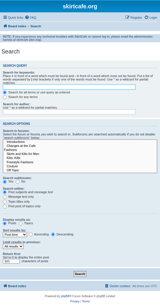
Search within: (13, 188)
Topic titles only (16, 201)
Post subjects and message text (28, 192)
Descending (62, 234)
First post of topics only (22, 206)
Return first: (12, 254)
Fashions (80, 150)
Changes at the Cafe (80, 146)
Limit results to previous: (22, 242)
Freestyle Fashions (80, 162)
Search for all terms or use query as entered (36, 92)
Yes (8, 181)
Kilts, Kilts (80, 158)
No (20, 181)
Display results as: (17, 219)
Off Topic (80, 170)
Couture (80, 166)
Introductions (80, 142)
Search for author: (16, 104)
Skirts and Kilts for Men (80, 154)
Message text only (18, 196)
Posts (9, 223)
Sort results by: (14, 230)
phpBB (65, 296)
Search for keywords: (19, 72)
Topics (26, 223)
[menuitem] (30, 17)
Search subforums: (17, 178)
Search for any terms (20, 97)
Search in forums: (16, 131)
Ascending (39, 234)
